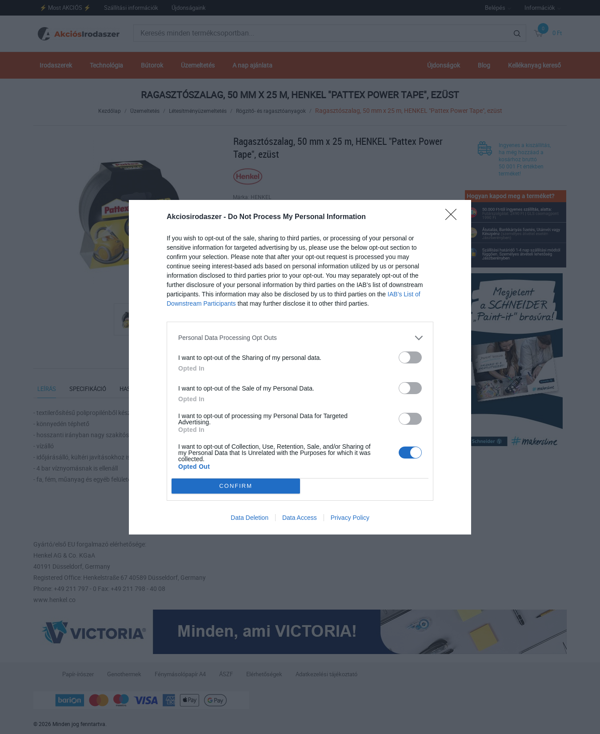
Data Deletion (249, 517)
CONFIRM (235, 485)
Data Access (299, 517)
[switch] (410, 357)
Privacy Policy (350, 517)
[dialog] (300, 367)
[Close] (453, 217)
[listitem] (300, 338)
